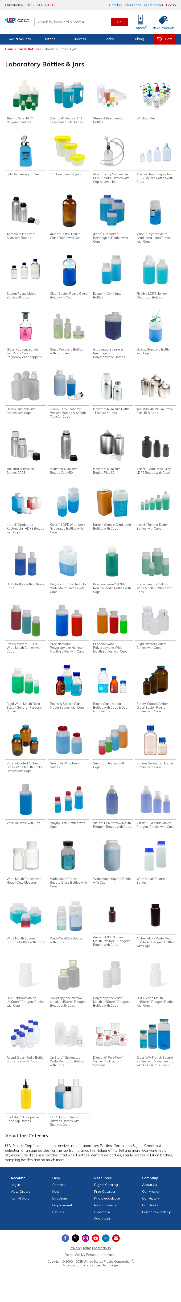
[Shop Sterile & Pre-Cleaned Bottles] (112, 102)
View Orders (20, 1206)
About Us (149, 1199)
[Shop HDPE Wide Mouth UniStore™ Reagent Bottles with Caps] (155, 995)
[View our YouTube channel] (95, 1252)
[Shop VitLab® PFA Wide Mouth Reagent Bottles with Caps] (155, 816)
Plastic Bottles (28, 49)
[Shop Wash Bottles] (155, 100)
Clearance (133, 5)
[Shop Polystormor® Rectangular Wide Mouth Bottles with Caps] (68, 576)
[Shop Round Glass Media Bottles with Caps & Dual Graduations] (112, 697)
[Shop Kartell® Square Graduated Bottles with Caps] (112, 513)
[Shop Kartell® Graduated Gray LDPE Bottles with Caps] (155, 457)
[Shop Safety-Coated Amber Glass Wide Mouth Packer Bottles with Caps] (25, 757)
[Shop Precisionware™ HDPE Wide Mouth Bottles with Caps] (155, 576)
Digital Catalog (106, 1199)
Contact (58, 1199)
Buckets (79, 39)
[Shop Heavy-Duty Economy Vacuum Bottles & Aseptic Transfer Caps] (68, 398)
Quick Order (153, 5)
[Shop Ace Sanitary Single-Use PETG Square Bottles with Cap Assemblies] (112, 160)
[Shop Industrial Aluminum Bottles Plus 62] (112, 457)
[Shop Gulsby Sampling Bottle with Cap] (155, 336)
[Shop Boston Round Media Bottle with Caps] (25, 279)
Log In (171, 5)
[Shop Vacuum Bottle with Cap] (25, 814)
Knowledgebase (107, 1213)
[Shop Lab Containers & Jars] (68, 156)
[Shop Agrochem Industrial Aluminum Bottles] (25, 219)
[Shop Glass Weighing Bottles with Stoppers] (68, 336)
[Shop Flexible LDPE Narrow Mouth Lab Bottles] (155, 279)
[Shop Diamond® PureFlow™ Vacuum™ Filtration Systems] (112, 1055)
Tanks (109, 39)
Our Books (150, 1219)
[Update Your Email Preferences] (116, 1252)
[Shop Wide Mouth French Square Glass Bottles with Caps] (68, 874)
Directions (60, 1213)
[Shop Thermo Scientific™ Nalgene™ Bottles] (25, 102)
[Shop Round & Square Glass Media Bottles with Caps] (68, 695)
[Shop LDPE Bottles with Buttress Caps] (25, 574)
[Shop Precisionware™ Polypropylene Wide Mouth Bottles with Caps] (112, 636)
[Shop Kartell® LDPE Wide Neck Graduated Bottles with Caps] (68, 515)
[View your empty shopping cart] (164, 39)
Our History (151, 1213)
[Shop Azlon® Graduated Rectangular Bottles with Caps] (112, 221)
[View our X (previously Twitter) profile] (75, 1252)
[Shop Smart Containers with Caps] (112, 755)
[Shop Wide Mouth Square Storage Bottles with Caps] (25, 933)
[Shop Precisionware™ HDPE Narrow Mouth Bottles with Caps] (112, 576)
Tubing (138, 39)
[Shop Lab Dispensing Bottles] (25, 156)
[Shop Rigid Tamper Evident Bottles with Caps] (155, 634)
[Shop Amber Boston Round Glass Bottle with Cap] (68, 219)
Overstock (102, 1233)
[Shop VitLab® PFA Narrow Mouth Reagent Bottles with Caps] (112, 816)
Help (55, 1206)
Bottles (49, 39)
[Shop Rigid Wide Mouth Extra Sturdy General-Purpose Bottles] (25, 697)
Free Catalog (104, 1206)
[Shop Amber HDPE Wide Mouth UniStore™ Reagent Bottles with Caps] (155, 935)
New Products (105, 1219)
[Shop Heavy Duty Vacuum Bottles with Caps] (25, 396)
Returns (58, 1226)
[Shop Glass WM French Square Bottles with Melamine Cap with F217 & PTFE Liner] (155, 1055)
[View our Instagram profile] (85, 1252)
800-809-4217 (43, 5)
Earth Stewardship (156, 1226)
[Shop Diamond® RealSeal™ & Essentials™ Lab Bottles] (68, 102)
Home (9, 49)
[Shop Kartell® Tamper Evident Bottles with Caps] (155, 513)
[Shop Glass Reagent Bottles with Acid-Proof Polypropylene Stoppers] (25, 338)
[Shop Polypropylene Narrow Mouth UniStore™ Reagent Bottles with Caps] (68, 995)
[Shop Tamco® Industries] (140, 22)
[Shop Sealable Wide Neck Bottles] (68, 755)
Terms (87, 1262)
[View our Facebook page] (65, 1252)
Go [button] (119, 22)
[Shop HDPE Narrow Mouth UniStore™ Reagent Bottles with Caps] (25, 995)
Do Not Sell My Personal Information (90, 1269)
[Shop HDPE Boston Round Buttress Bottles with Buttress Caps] (68, 1116)
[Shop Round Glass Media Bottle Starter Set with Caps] (25, 1053)
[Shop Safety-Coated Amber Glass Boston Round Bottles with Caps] (155, 697)
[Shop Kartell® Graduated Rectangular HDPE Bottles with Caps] (25, 515)
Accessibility (102, 1262)
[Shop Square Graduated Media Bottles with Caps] (155, 755)
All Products (20, 39)
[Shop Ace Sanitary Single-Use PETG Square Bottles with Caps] (155, 160)
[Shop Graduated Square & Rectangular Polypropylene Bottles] (112, 338)
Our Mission (151, 1206)
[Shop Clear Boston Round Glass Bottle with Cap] (68, 279)
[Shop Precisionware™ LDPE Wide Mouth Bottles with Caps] (25, 636)
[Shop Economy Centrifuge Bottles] (112, 279)
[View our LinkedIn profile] (106, 1252)
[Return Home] (33, 22)
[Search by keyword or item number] (87, 22)
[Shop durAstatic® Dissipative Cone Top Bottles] (25, 1114)
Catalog (115, 5)
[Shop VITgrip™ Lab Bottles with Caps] (68, 816)
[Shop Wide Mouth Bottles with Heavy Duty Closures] (25, 872)
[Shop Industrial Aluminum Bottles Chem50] (68, 457)
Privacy (75, 1262)
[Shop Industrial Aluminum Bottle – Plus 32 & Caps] (112, 396)
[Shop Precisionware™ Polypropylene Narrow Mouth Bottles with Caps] (68, 636)
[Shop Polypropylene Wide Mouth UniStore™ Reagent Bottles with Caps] (112, 995)
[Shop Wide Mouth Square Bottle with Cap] (112, 872)
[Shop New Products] (162, 22)
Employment (62, 1219)
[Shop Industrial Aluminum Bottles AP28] (25, 457)
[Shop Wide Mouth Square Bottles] (155, 872)
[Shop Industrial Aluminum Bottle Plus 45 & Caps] (155, 396)
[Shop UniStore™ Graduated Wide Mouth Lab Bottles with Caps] (68, 1055)
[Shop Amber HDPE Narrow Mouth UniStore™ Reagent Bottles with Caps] (112, 934)
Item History (20, 1213)
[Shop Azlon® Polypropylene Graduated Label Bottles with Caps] (155, 221)
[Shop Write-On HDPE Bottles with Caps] (68, 933)
